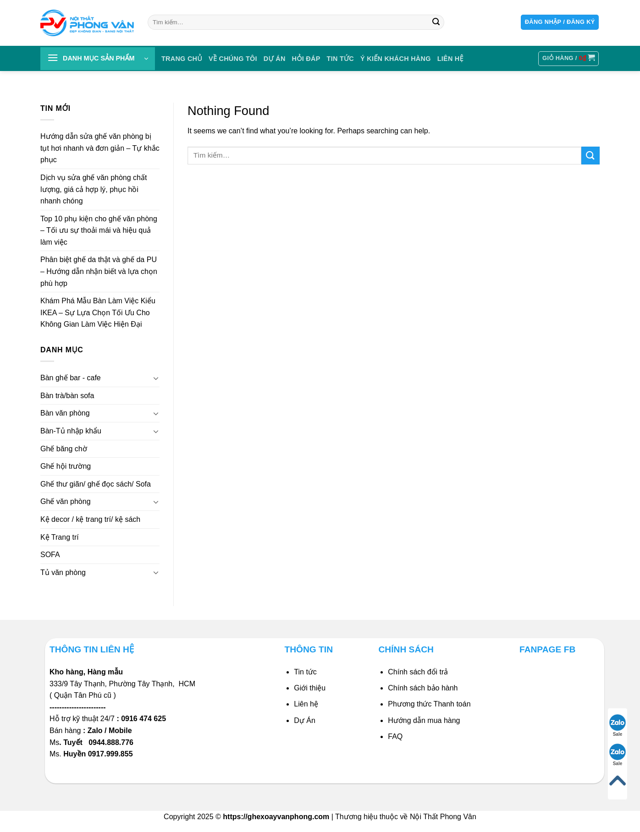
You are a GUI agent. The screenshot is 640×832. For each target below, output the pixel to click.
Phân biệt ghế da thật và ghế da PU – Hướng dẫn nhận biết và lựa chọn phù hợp (98, 271)
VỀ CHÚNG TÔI (233, 58)
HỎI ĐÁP (306, 58)
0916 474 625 (144, 719)
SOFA (50, 554)
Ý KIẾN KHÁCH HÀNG (395, 58)
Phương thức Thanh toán (429, 704)
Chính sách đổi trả (418, 672)
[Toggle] (156, 377)
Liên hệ (306, 704)
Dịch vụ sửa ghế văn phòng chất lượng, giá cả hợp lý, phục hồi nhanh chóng (93, 189)
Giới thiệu (310, 688)
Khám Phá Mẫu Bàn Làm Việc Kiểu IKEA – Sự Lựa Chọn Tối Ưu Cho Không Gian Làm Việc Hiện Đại (97, 312)
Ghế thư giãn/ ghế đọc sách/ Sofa (95, 484)
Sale (617, 725)
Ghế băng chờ (63, 449)
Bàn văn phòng (65, 413)
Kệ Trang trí (59, 537)
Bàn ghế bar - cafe (70, 378)
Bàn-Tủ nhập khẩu (70, 431)
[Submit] (436, 22)
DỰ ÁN (275, 58)
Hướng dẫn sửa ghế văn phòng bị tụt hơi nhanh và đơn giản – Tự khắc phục (100, 148)
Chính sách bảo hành (423, 688)
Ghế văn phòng (65, 502)
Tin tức (340, 58)
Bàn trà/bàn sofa (67, 396)
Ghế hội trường (65, 466)
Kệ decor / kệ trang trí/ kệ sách (90, 519)
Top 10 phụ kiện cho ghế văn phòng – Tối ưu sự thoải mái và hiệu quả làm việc (98, 230)
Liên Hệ (450, 58)
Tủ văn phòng (63, 572)
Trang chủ (181, 58)
